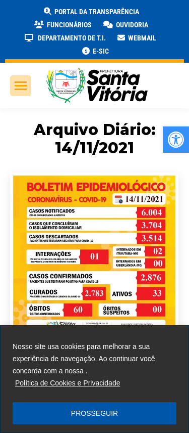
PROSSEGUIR (94, 413)
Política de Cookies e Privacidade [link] (67, 383)
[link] (176, 139)
